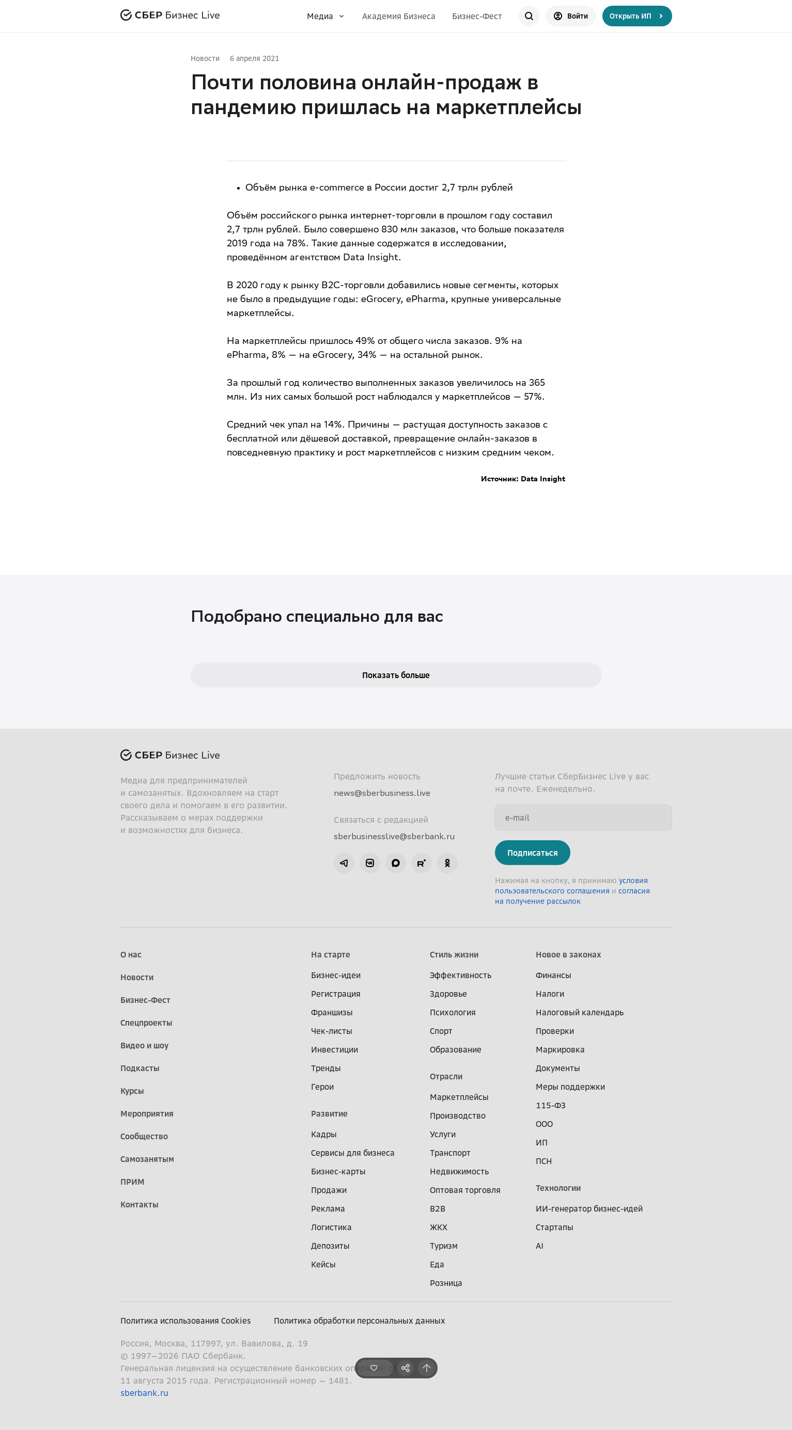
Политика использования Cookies (185, 1320)
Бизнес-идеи (336, 975)
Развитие (329, 1113)
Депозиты (330, 1245)
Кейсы (323, 1264)
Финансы (553, 975)
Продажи (329, 1190)
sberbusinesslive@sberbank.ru (394, 836)
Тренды (326, 1068)
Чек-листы (331, 1031)
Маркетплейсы (459, 1097)
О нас (131, 954)
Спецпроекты (146, 1022)
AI (539, 1245)
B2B (437, 1208)
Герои (322, 1086)
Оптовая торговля (465, 1190)
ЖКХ (438, 1227)
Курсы (132, 1091)
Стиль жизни (454, 954)
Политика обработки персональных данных (359, 1320)
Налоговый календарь (580, 1012)
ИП (542, 1142)
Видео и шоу (144, 1045)
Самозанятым (147, 1159)
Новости (205, 58)
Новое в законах (568, 954)
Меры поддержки (570, 1086)
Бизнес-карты (338, 1171)
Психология (453, 1012)
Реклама (328, 1208)
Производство (458, 1115)
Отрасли (446, 1076)
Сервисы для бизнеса (353, 1153)
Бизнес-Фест (477, 16)
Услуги (443, 1134)
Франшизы (332, 1012)
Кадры (324, 1134)
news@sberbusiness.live (382, 793)
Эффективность (460, 975)
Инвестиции (334, 1049)
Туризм (444, 1245)
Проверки (555, 1031)
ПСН (544, 1161)
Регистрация (336, 993)
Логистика (331, 1227)
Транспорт (450, 1153)
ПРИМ (132, 1181)
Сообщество (144, 1136)
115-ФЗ (551, 1105)
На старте (330, 954)
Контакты (139, 1204)
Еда (437, 1264)
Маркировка (560, 1049)
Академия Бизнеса (399, 16)
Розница (446, 1283)
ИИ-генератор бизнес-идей (589, 1208)
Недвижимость (459, 1171)
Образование (456, 1049)
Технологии (558, 1188)
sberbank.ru (144, 1393)
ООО (544, 1124)
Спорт (441, 1031)
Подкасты (140, 1068)
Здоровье (448, 993)
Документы (558, 1068)
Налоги (550, 993)
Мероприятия (147, 1113)
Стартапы (554, 1227)
